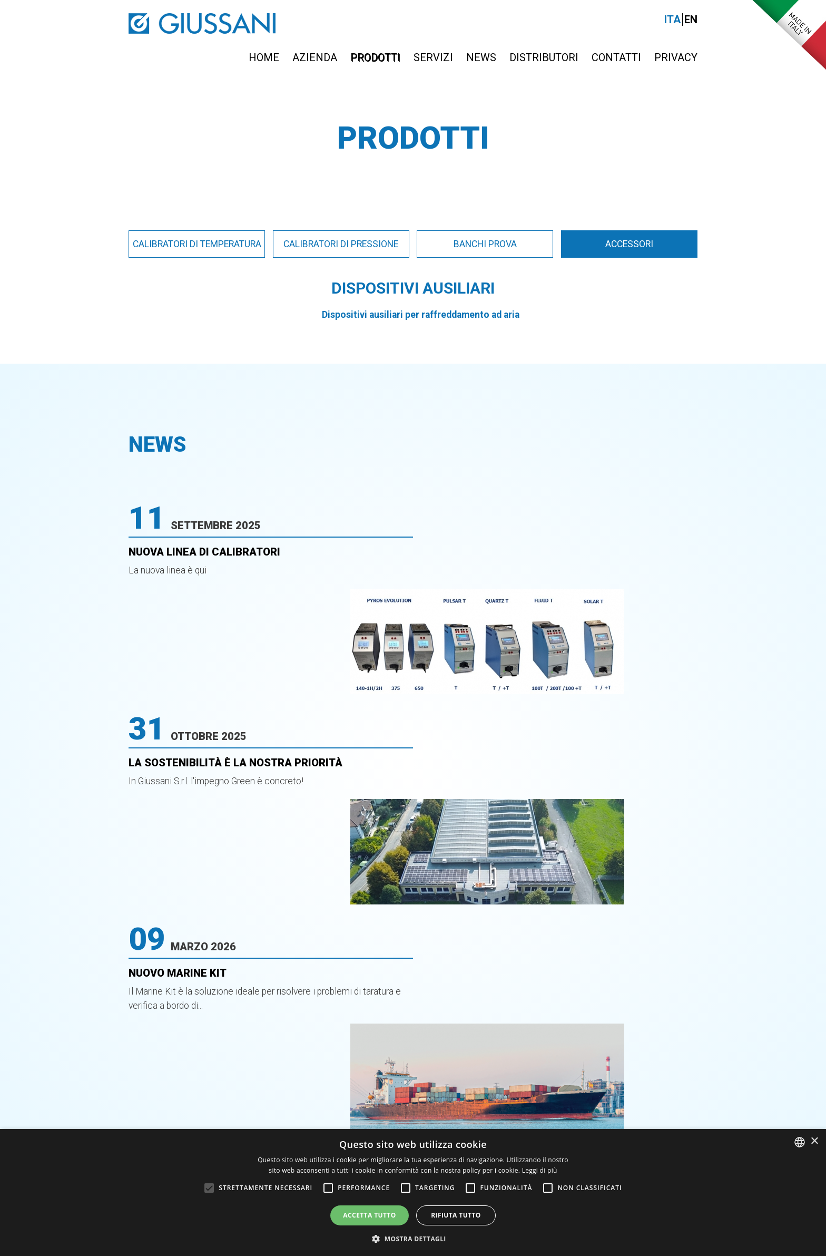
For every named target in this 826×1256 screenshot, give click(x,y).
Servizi (433, 57)
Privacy (675, 57)
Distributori (543, 57)
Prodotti (375, 57)
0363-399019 (439, 1044)
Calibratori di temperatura (197, 244)
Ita (672, 19)
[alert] (413, 1192)
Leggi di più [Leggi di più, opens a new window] (539, 1170)
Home (264, 57)
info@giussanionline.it (626, 1044)
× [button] (814, 1141)
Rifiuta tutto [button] (456, 1215)
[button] (413, 1238)
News (481, 57)
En (690, 19)
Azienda (314, 57)
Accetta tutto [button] (369, 1215)
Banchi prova (485, 244)
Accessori (629, 244)
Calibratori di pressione (340, 244)
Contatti (616, 57)
